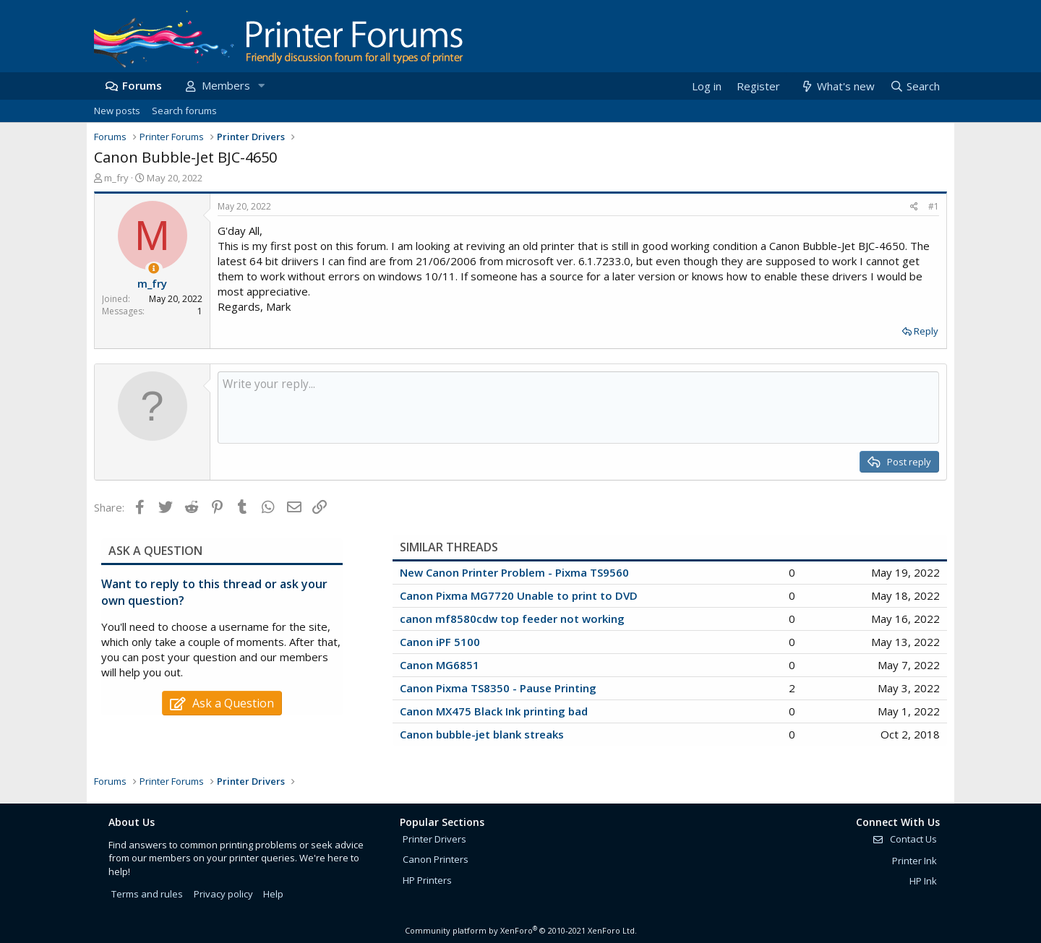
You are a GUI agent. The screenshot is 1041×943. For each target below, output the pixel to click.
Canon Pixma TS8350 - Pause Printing (498, 688)
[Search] (914, 86)
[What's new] (836, 86)
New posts (117, 110)
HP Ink (923, 880)
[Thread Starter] (153, 268)
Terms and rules (147, 893)
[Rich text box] (578, 407)
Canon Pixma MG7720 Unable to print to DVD (519, 595)
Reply (926, 330)
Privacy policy (223, 893)
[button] (261, 85)
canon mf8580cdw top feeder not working (512, 618)
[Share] (914, 207)
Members (226, 85)
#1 (933, 206)
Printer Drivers (434, 838)
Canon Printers (435, 859)
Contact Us (904, 838)
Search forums (184, 110)
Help (273, 893)
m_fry (116, 177)
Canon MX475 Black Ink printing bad (494, 711)
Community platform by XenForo (521, 930)
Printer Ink (914, 860)
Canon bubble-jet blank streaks (482, 734)
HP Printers (427, 880)
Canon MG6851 (439, 665)
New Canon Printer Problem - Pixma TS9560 (514, 572)
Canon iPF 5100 (440, 641)
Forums (142, 85)
